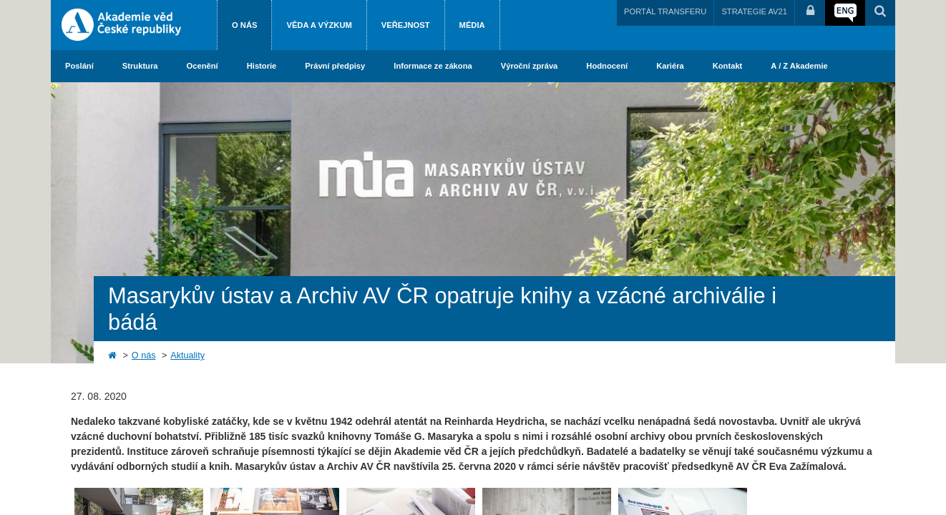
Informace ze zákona (433, 66)
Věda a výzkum (318, 25)
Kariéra (670, 66)
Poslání (79, 66)
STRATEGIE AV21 (754, 11)
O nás (244, 25)
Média (472, 25)
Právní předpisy (335, 66)
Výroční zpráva (529, 66)
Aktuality (187, 355)
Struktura (140, 66)
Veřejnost (405, 25)
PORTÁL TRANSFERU (665, 11)
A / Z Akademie (799, 66)
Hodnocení (607, 66)
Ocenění (202, 66)
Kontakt (728, 66)
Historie (262, 66)
